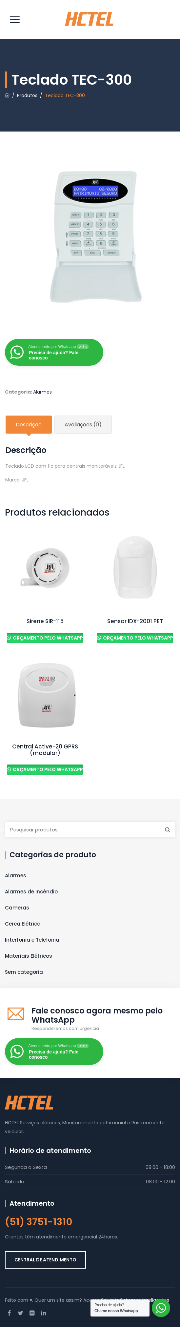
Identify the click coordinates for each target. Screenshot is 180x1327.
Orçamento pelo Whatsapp (47, 638)
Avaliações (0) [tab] (83, 424)
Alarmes (42, 392)
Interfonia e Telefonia (32, 939)
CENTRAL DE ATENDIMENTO (45, 1259)
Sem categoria (24, 972)
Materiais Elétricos (28, 955)
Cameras (17, 907)
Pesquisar (167, 829)
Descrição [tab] (29, 424)
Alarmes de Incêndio (31, 891)
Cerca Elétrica (23, 923)
